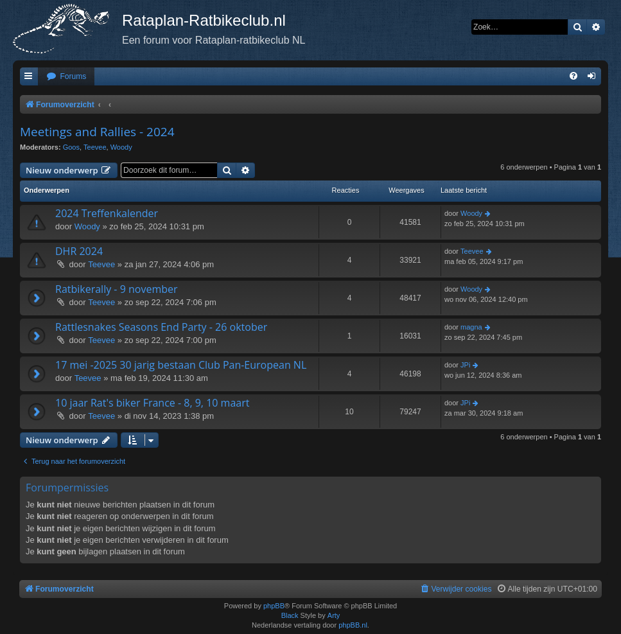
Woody (121, 147)
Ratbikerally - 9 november (116, 289)
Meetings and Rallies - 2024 (97, 131)
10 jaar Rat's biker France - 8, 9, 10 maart (152, 403)
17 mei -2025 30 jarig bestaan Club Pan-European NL (180, 365)
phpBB (273, 606)
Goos (71, 147)
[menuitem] (66, 76)
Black (290, 615)
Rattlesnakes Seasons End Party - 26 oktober (161, 327)
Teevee (94, 147)
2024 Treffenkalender (106, 213)
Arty (334, 615)
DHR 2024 (79, 251)
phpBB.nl (352, 625)
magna (471, 327)
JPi (465, 365)
